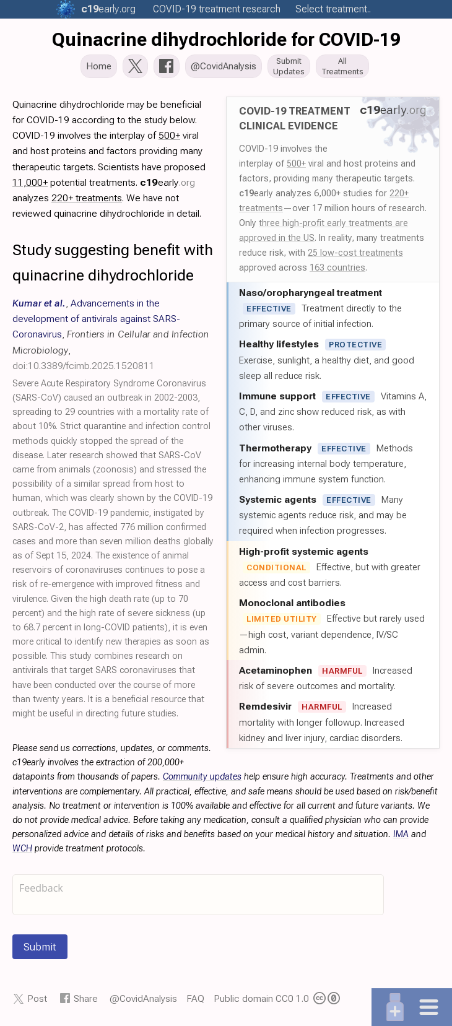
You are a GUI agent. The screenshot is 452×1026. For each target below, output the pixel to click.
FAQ (195, 1000)
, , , (110, 335)
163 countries (337, 268)
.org (108, 9)
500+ (296, 164)
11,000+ (30, 183)
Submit (40, 948)
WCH (22, 850)
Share (86, 1000)
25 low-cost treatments (355, 253)
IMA (401, 835)
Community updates (202, 778)
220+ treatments (86, 199)
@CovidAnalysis (143, 1000)
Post (37, 1000)
